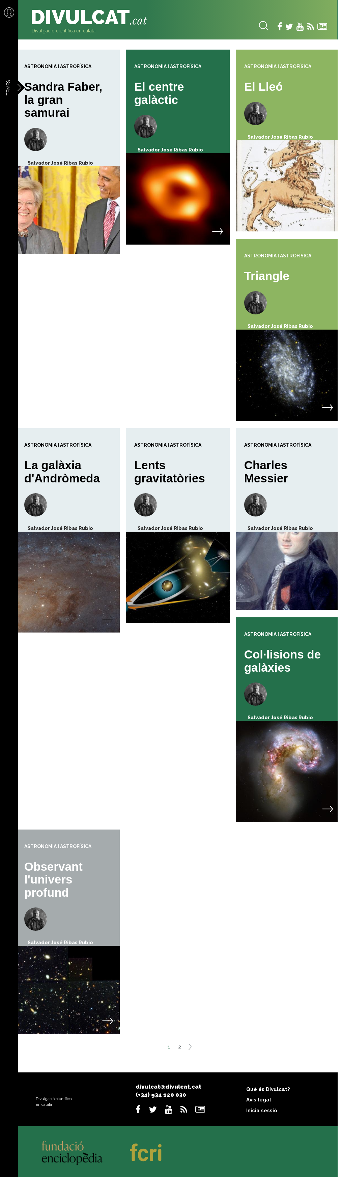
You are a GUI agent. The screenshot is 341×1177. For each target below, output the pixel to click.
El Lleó (263, 86)
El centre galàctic (159, 93)
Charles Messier (266, 471)
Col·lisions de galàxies (282, 661)
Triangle (266, 275)
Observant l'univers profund (53, 879)
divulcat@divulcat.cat (168, 1086)
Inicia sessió (261, 1111)
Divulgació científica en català (63, 30)
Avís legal (258, 1100)
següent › (192, 1049)
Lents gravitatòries (169, 471)
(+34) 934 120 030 (161, 1094)
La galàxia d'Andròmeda (62, 471)
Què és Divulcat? (268, 1089)
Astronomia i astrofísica (57, 66)
